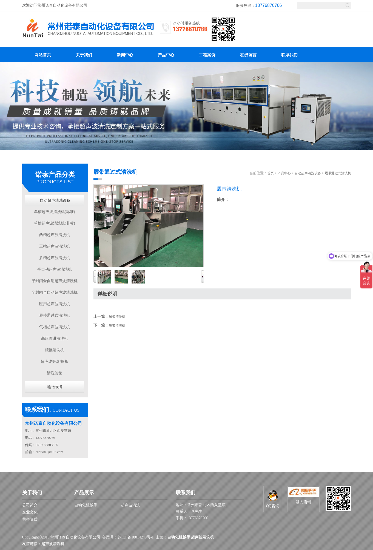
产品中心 (284, 173)
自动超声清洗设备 (55, 200)
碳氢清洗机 (54, 350)
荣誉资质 (30, 519)
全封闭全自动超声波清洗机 (55, 292)
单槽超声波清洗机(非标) (54, 223)
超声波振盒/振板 (55, 362)
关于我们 (32, 492)
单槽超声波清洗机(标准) (54, 212)
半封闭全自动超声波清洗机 (55, 281)
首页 (270, 173)
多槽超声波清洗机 (54, 258)
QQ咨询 (272, 499)
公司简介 (30, 505)
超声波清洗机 (52, 544)
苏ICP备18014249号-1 (135, 537)
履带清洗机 (117, 317)
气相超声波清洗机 (54, 327)
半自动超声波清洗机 (54, 269)
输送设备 (55, 387)
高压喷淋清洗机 (54, 338)
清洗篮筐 (54, 373)
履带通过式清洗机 (54, 315)
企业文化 (30, 512)
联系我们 (185, 492)
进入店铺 (303, 495)
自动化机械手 (85, 505)
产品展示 (84, 492)
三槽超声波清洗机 (54, 246)
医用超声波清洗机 (54, 304)
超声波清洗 (130, 505)
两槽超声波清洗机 (54, 235)
